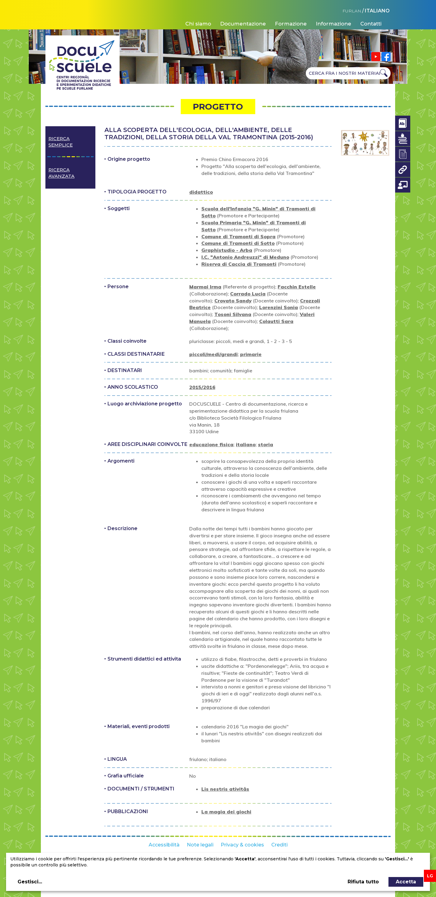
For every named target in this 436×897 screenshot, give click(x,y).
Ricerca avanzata (61, 173)
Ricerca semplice (60, 142)
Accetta (406, 882)
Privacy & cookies (242, 845)
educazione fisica (211, 444)
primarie (251, 354)
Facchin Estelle (297, 287)
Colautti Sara (276, 321)
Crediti (279, 845)
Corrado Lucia (248, 294)
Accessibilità (164, 845)
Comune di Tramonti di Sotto (238, 243)
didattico (201, 192)
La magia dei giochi (226, 812)
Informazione (333, 24)
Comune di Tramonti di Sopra (238, 236)
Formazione (291, 24)
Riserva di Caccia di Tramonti (238, 264)
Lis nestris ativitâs (225, 789)
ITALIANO (377, 11)
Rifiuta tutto (363, 882)
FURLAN (351, 11)
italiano (246, 444)
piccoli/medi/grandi (213, 354)
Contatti (371, 24)
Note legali (200, 845)
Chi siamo (198, 24)
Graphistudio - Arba (226, 250)
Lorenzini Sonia (278, 307)
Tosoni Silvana (232, 314)
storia (265, 444)
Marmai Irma (205, 287)
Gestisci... (30, 882)
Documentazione (243, 24)
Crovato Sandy (233, 301)
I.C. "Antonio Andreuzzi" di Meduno (245, 257)
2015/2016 (202, 387)
